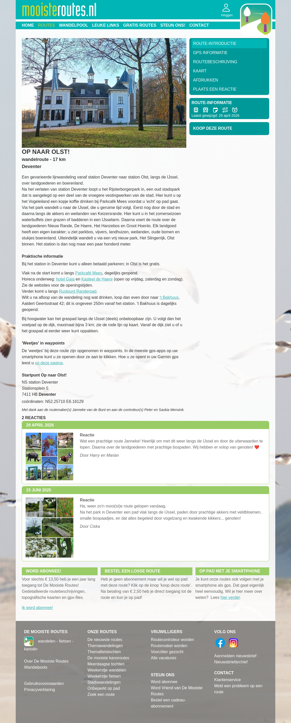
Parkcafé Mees (88, 273)
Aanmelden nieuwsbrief (235, 656)
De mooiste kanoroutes (108, 658)
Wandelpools (35, 667)
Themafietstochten (104, 652)
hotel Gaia (65, 279)
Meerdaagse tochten (105, 664)
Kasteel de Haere (97, 279)
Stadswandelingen (104, 682)
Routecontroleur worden (172, 639)
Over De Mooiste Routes (46, 661)
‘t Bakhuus (168, 297)
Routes (46, 25)
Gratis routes (139, 25)
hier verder (230, 597)
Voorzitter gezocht (167, 652)
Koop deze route (212, 128)
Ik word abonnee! (37, 607)
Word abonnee (164, 682)
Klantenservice (227, 680)
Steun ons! (172, 25)
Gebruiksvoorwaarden (44, 683)
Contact (199, 25)
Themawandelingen (105, 646)
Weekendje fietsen (104, 676)
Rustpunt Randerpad (78, 291)
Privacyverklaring (39, 689)
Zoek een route (101, 694)
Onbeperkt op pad (103, 688)
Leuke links (105, 25)
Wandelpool (73, 25)
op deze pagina (49, 363)
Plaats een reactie (215, 89)
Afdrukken (205, 80)
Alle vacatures (163, 658)
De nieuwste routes (104, 639)
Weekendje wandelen (106, 670)
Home (28, 25)
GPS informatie (210, 53)
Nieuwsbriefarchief (231, 662)
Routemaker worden (169, 646)
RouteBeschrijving (215, 62)
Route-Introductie (215, 43)
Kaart (200, 71)
